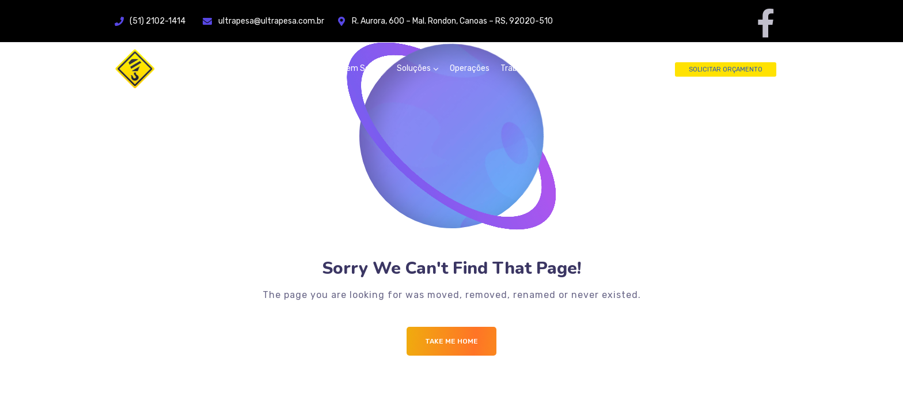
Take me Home (451, 341)
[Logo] (184, 69)
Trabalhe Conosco (533, 68)
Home (314, 68)
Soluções (414, 68)
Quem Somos (361, 68)
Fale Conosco (602, 68)
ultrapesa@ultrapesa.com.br (278, 21)
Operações (470, 68)
